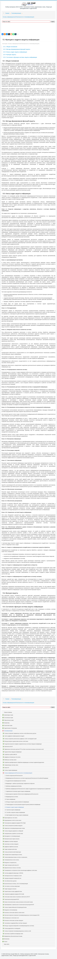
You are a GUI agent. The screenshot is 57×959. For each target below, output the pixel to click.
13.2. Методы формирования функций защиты (16, 49)
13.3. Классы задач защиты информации (15, 52)
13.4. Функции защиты (9, 54)
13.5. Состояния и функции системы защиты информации (20, 57)
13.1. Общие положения (10, 46)
